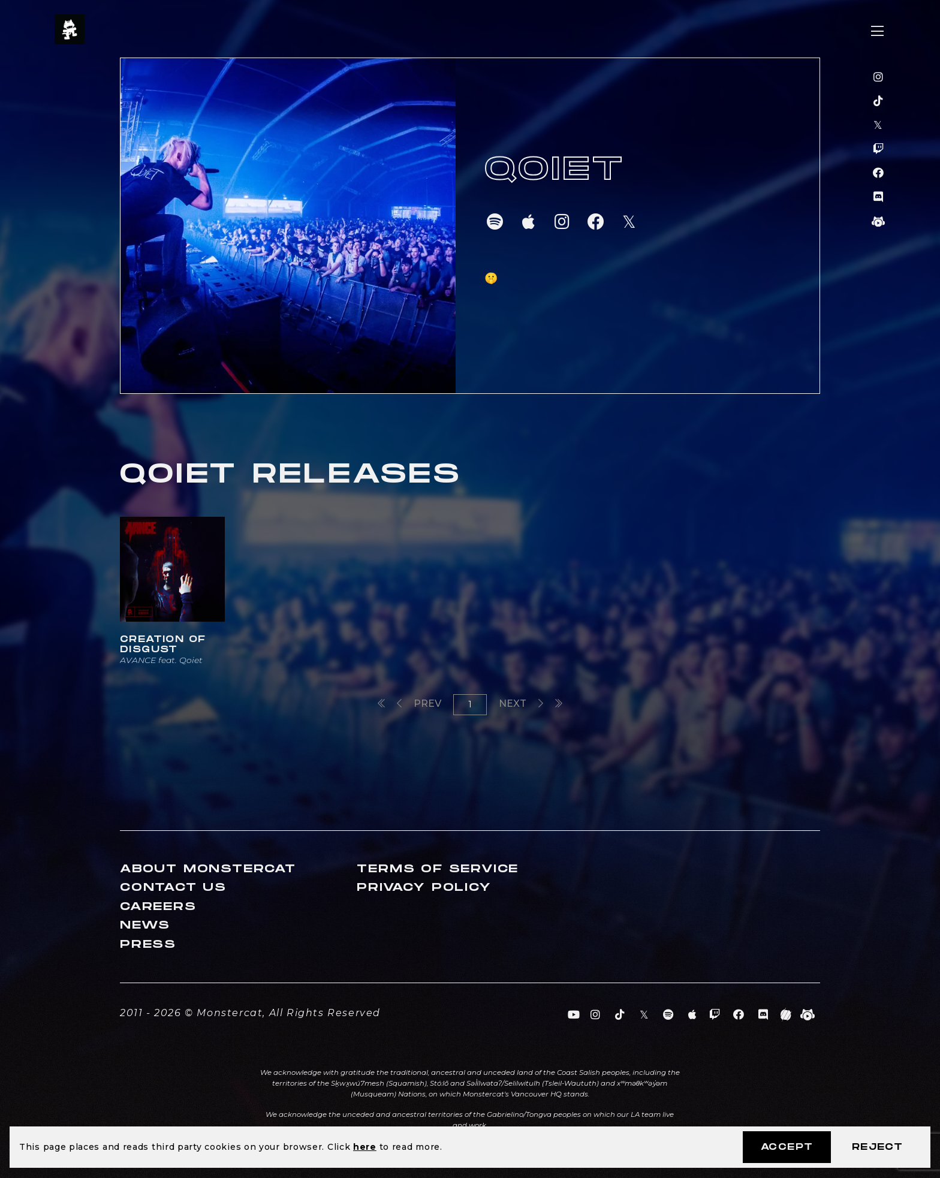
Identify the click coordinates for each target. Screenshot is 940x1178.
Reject (877, 1147)
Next (521, 703)
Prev (419, 703)
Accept (787, 1147)
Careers (158, 906)
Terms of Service (438, 869)
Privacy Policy (424, 887)
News (145, 925)
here (364, 1146)
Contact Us (173, 887)
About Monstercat (208, 869)
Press (148, 944)
